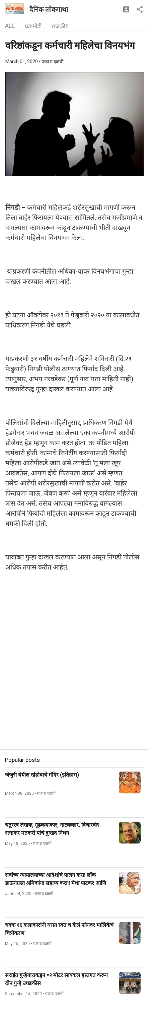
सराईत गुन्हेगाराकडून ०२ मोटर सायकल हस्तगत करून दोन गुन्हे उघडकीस (56, 979)
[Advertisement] (74, 674)
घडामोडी (33, 26)
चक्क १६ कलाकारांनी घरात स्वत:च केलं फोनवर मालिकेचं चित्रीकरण (59, 929)
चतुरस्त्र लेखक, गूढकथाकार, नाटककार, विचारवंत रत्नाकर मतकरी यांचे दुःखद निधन (52, 829)
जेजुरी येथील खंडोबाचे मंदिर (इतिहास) (42, 775)
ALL (10, 25)
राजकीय (60, 26)
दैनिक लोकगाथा (48, 9)
